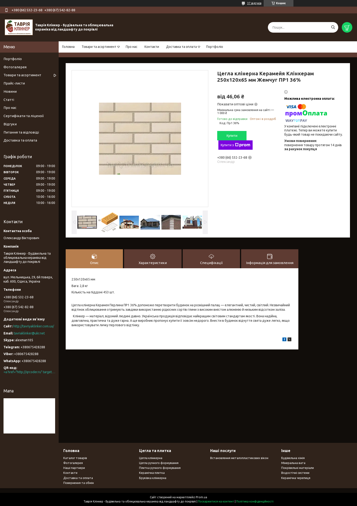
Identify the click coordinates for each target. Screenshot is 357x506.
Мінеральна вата (293, 462)
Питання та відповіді (21, 132)
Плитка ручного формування (160, 467)
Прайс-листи (14, 83)
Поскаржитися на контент (216, 501)
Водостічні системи (295, 472)
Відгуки (10, 124)
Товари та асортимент (99, 47)
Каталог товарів (75, 458)
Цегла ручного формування (158, 462)
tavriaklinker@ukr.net (29, 333)
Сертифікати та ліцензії (24, 116)
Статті (9, 100)
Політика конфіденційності (254, 501)
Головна (68, 47)
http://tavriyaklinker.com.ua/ (33, 326)
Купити (232, 136)
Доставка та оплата (181, 47)
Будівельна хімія (293, 458)
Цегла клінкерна (150, 458)
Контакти (151, 47)
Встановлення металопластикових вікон (239, 458)
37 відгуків (254, 3)
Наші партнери (74, 467)
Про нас (131, 47)
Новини (10, 91)
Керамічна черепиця (295, 477)
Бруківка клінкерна (152, 477)
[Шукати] (333, 27)
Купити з (235, 145)
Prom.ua (201, 497)
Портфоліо (214, 47)
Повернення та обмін (78, 482)
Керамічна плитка (152, 472)
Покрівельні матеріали (297, 467)
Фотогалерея (15, 67)
